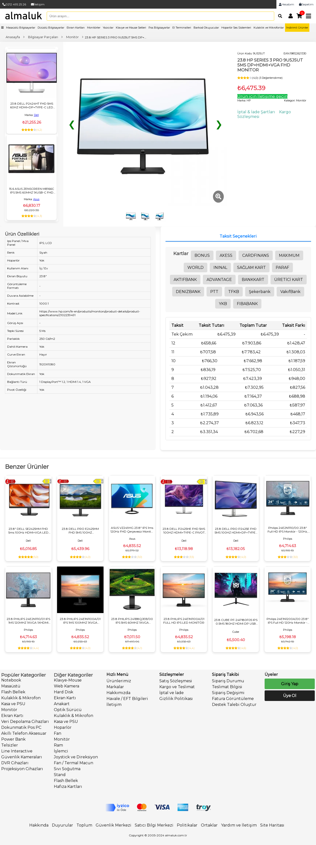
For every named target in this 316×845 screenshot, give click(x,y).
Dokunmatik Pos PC (21, 727)
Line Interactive (16, 751)
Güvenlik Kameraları (21, 757)
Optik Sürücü (68, 709)
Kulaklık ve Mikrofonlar (269, 27)
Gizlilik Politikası (176, 698)
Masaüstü (10, 686)
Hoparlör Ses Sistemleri (236, 27)
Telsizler (9, 745)
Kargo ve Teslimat (177, 686)
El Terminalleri (181, 27)
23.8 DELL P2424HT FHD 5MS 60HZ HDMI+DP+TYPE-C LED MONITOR (31, 105)
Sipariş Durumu (228, 681)
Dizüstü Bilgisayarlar (51, 27)
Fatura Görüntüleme (233, 698)
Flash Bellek (13, 692)
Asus (36, 199)
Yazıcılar (108, 27)
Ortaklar (209, 825)
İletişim (38, 4)
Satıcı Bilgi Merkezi (154, 825)
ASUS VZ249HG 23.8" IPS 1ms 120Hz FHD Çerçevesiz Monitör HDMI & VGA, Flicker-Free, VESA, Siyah (132, 529)
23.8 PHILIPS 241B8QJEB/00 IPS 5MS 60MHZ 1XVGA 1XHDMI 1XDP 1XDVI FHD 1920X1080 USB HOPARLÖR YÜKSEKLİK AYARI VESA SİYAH (132, 620)
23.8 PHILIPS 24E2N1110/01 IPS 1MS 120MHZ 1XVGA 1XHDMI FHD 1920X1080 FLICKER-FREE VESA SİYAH (28, 620)
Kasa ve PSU (13, 703)
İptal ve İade (171, 692)
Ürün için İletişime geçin (262, 96)
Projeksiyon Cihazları (22, 768)
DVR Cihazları (15, 763)
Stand (60, 774)
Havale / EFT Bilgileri (127, 698)
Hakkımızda (118, 692)
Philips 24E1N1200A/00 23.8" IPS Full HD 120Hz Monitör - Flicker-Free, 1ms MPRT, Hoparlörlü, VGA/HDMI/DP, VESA (288, 620)
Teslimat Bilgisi (227, 686)
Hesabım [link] (286, 4)
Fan (57, 733)
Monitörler (93, 27)
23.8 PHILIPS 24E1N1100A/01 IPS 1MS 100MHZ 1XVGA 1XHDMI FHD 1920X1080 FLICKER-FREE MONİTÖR (80, 620)
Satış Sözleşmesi (175, 681)
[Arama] (279, 16)
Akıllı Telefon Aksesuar (23, 733)
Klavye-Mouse (68, 680)
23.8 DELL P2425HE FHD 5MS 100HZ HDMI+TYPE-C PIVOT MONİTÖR (184, 530)
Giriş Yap (289, 684)
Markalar (115, 686)
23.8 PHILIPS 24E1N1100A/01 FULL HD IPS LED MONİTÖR (183, 620)
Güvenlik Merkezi (113, 825)
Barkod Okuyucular (206, 27)
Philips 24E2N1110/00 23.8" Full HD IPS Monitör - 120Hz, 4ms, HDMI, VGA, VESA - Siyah (288, 529)
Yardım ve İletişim (239, 825)
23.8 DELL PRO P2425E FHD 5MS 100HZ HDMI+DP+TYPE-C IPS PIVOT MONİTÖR (236, 530)
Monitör (9, 709)
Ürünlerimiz (118, 681)
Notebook (11, 680)
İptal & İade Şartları (256, 112)
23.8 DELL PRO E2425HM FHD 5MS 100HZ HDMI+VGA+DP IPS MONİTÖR (80, 530)
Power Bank (13, 739)
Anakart (62, 703)
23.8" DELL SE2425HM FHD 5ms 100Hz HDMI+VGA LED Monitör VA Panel (28, 530)
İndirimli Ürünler (297, 27)
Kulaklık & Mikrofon (21, 698)
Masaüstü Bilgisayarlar (20, 27)
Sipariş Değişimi (228, 692)
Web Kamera (66, 686)
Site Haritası (272, 825)
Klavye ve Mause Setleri (131, 27)
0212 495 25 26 (14, 4)
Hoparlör (63, 727)
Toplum (84, 825)
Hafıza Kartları (68, 786)
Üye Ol (289, 695)
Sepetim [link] (306, 4)
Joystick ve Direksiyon (76, 757)
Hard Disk (63, 692)
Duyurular (62, 825)
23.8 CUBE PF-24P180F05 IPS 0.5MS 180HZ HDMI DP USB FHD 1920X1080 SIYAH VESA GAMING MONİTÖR (235, 621)
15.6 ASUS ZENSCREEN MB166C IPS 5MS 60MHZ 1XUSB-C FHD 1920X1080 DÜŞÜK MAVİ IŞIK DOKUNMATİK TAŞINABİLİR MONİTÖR (31, 190)
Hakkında (38, 825)
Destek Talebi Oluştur (234, 704)
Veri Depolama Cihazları (25, 721)
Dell (36, 115)
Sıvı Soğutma (67, 768)
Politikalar (187, 825)
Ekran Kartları (76, 27)
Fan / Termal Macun (73, 763)
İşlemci (61, 751)
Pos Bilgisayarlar (159, 27)
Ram (58, 745)
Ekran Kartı (12, 715)
